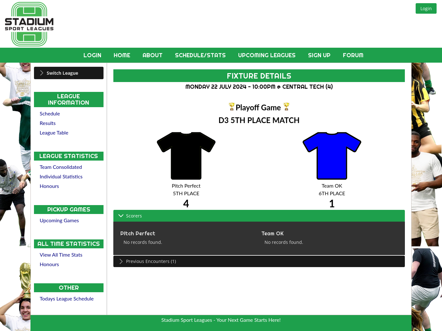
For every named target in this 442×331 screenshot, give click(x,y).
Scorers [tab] (130, 216)
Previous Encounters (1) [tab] (147, 261)
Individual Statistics (61, 176)
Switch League (62, 73)
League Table (54, 132)
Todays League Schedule (67, 298)
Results (48, 123)
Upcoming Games (59, 220)
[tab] (69, 73)
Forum (353, 55)
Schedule (50, 113)
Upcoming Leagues (267, 55)
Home (123, 55)
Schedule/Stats (201, 55)
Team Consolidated (61, 167)
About (153, 55)
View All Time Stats (61, 255)
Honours (49, 186)
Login (93, 55)
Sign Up (320, 55)
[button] (426, 8)
